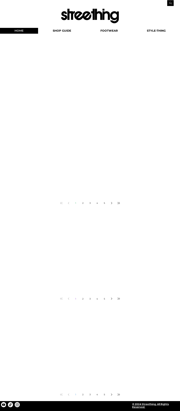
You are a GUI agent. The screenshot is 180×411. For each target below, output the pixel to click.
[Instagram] (17, 404)
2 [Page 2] (83, 203)
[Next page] (111, 203)
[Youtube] (3, 404)
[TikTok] (10, 404)
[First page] (61, 203)
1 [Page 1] (75, 203)
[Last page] (119, 203)
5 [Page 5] (104, 203)
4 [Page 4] (97, 203)
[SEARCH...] (152, 3)
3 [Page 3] (90, 203)
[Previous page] (68, 203)
